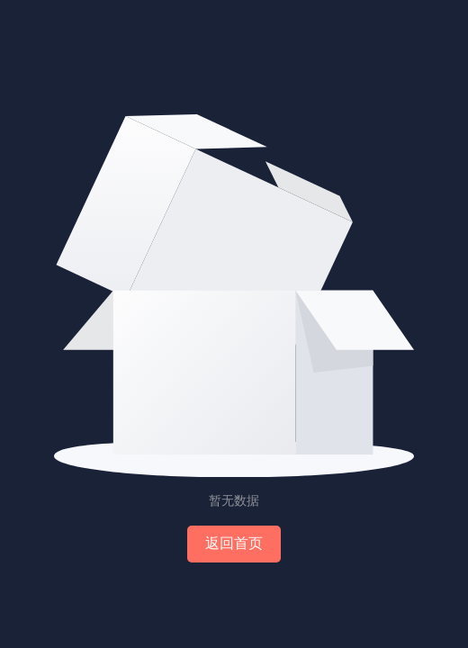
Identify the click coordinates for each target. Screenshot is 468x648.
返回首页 (234, 543)
